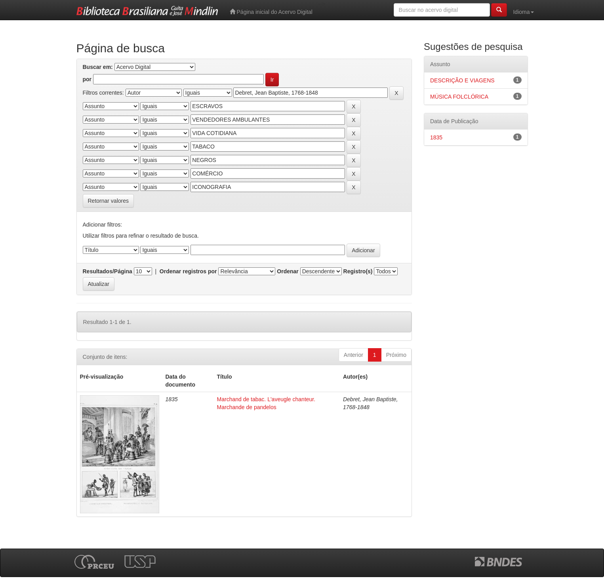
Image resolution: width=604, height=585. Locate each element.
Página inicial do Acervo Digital (271, 11)
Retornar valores (108, 201)
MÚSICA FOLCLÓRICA (459, 96)
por (87, 79)
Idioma (523, 12)
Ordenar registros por (188, 271)
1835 (436, 137)
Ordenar (287, 271)
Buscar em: (98, 67)
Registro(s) (358, 271)
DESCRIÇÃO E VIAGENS (462, 80)
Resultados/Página (107, 271)
